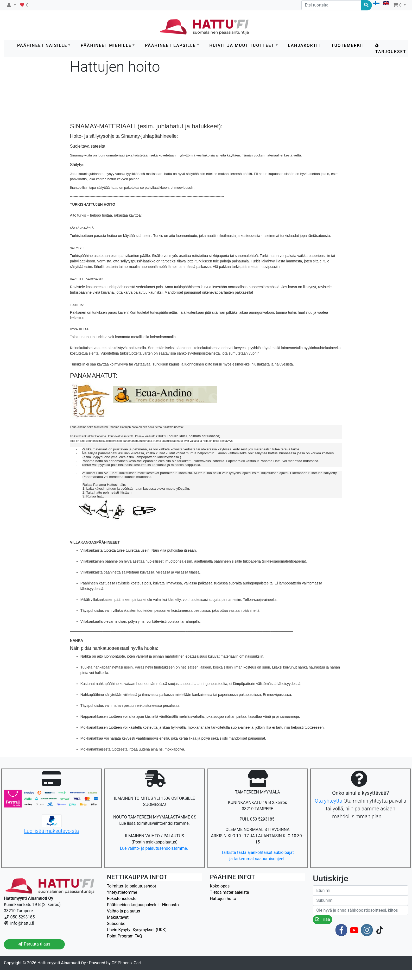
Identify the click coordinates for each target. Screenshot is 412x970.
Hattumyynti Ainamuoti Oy (61, 962)
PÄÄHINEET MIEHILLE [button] (106, 45)
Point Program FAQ (124, 936)
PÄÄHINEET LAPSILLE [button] (170, 45)
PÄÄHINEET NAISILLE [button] (42, 45)
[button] (11, 5)
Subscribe (116, 923)
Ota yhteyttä (328, 801)
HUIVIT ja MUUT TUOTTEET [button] (242, 45)
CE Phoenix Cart (127, 962)
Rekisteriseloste (121, 898)
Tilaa (322, 919)
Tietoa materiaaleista (229, 892)
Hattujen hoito (223, 898)
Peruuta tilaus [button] (34, 944)
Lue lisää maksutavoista (51, 831)
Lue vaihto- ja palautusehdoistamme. (154, 848)
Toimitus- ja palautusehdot (131, 886)
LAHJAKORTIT (304, 45)
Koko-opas (220, 886)
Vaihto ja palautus (123, 911)
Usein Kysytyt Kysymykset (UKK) (137, 929)
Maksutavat (118, 917)
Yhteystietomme (122, 892)
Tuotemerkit (348, 45)
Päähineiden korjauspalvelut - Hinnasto (143, 904)
